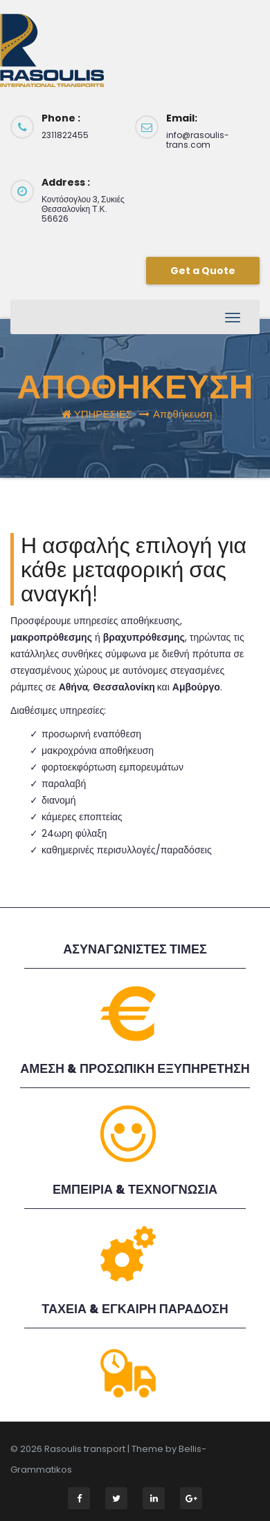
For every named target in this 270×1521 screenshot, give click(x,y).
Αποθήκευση (182, 414)
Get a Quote (202, 271)
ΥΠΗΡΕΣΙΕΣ (103, 414)
